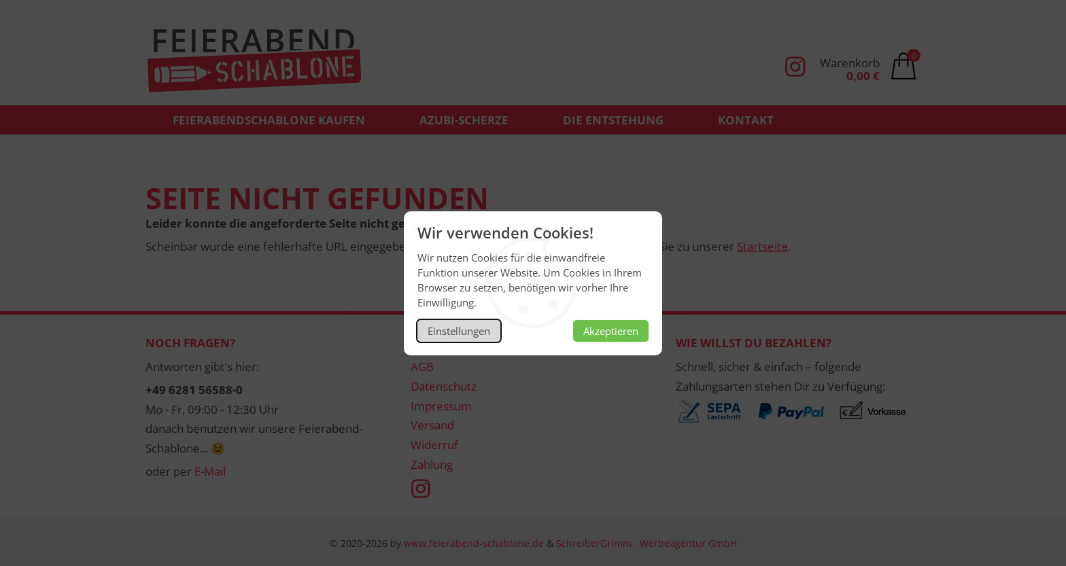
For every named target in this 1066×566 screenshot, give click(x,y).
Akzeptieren (610, 331)
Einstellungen (459, 331)
